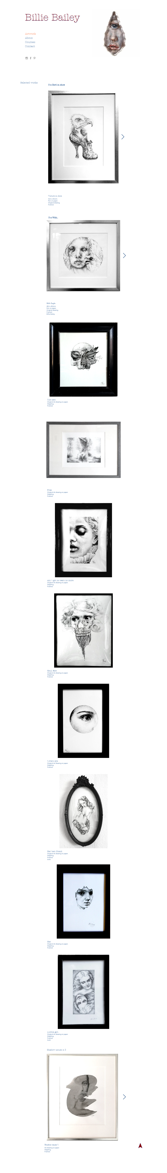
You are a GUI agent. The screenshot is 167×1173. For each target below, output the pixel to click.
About (29, 37)
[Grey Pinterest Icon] (34, 58)
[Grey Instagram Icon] (26, 58)
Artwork (30, 33)
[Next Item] (122, 137)
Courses (30, 42)
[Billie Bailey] (52, 17)
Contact (30, 46)
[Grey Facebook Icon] (30, 58)
